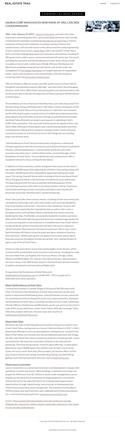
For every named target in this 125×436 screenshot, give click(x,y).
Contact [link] (115, 3)
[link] (18, 3)
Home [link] (103, 3)
